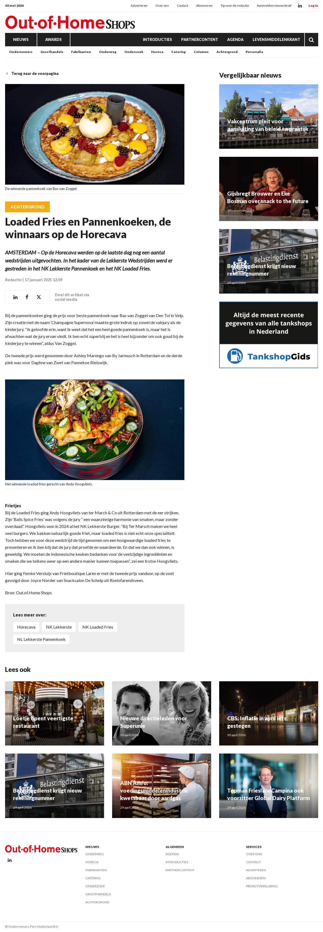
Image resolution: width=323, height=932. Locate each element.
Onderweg (107, 52)
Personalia (254, 52)
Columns (201, 52)
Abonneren (204, 5)
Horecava (26, 626)
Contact (182, 5)
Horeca (157, 52)
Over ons (162, 5)
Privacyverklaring (262, 886)
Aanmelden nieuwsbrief (274, 5)
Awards (53, 39)
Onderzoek (133, 52)
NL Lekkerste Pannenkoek (41, 639)
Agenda (235, 39)
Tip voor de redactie (235, 5)
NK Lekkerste (59, 626)
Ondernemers (20, 52)
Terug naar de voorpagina (32, 73)
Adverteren (139, 5)
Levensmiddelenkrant (276, 39)
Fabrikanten (81, 52)
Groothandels (51, 52)
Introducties (157, 39)
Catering (178, 52)
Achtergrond (227, 52)
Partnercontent (199, 39)
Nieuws (21, 39)
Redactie (13, 279)
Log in (313, 5)
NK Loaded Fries (97, 626)
